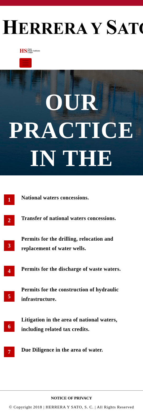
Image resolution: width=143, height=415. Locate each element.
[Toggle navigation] (25, 63)
